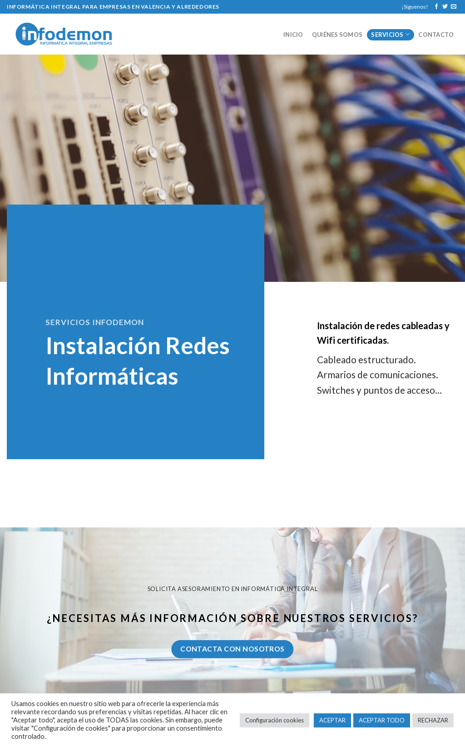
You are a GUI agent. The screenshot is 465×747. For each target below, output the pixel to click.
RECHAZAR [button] (433, 720)
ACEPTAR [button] (332, 720)
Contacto (436, 34)
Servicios (390, 34)
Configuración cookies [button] (274, 720)
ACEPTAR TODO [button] (382, 720)
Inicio (293, 34)
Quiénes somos (337, 34)
